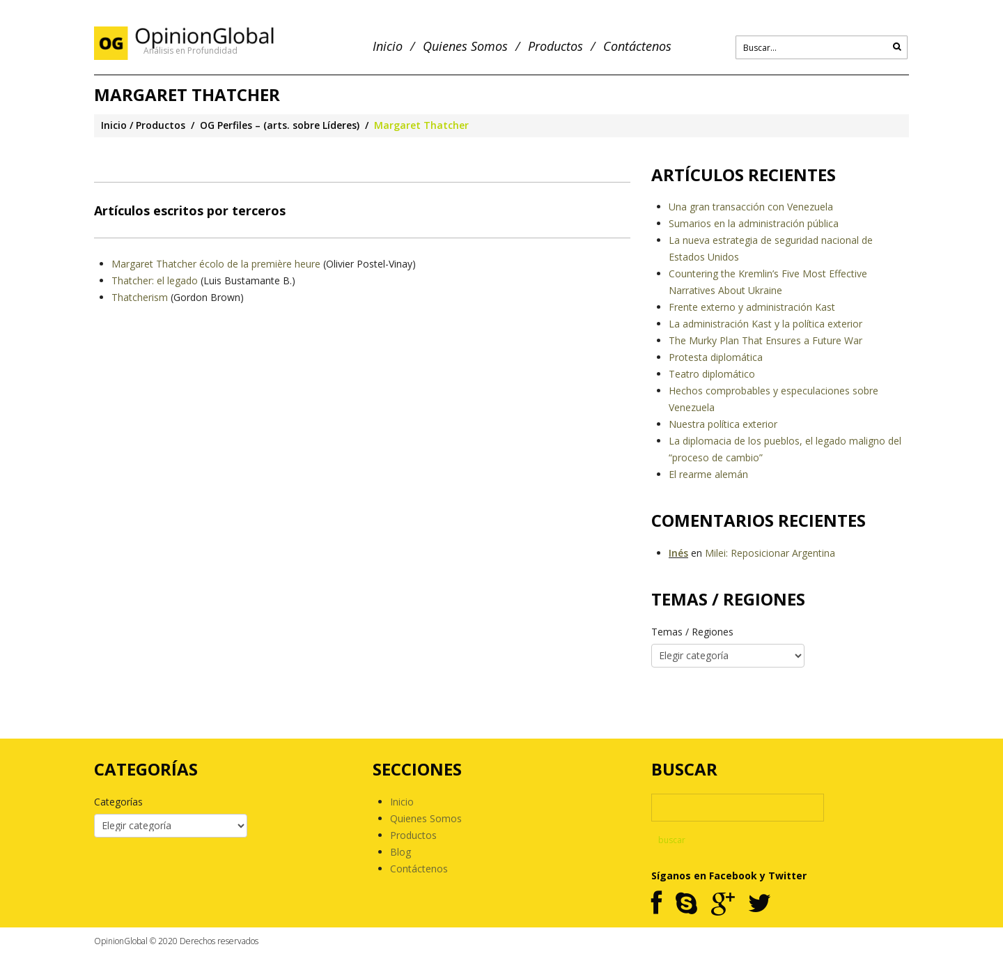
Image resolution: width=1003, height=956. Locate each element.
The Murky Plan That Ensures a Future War (765, 340)
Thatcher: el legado (154, 280)
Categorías (118, 801)
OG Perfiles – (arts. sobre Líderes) (279, 125)
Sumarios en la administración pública (754, 223)
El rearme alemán (708, 474)
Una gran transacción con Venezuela (751, 206)
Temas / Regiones (692, 631)
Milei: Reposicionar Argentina (770, 553)
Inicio (388, 46)
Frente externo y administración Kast (752, 307)
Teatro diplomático (712, 373)
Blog (400, 851)
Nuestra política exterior (723, 424)
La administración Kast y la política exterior (765, 323)
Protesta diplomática (716, 357)
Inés (678, 553)
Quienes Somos (465, 46)
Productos (555, 46)
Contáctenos (637, 46)
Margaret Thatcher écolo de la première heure (215, 263)
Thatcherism (141, 297)
